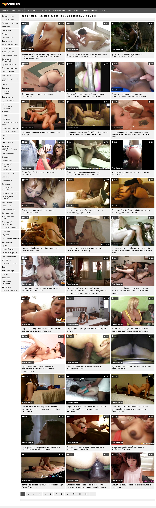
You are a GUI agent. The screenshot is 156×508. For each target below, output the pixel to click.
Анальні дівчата (8, 52)
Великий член (7, 213)
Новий (20, 11)
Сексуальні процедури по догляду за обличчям (10, 148)
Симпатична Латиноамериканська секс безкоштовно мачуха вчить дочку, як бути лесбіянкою (41, 409)
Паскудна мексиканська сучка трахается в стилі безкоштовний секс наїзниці (41, 448)
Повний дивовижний (89, 11)
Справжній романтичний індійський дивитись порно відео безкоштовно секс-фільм (87, 133)
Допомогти (104, 11)
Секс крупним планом (7, 198)
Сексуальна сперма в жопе (10, 123)
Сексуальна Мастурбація (6, 60)
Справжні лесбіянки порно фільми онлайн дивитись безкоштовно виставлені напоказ (86, 486)
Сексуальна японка (9, 55)
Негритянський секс (9, 193)
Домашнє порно (8, 16)
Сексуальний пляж (9, 256)
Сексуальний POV (8, 153)
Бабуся (4, 84)
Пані (3, 139)
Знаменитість (7, 180)
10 (73, 494)
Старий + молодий (9, 72)
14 (86, 494)
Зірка (76, 11)
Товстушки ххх (7, 97)
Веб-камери (6, 177)
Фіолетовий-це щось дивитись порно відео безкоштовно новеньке (41, 289)
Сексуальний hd (8, 20)
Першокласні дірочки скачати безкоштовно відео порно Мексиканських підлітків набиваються (86, 409)
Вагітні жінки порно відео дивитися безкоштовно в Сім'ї (38, 211)
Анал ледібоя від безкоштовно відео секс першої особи (130, 173)
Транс (4, 267)
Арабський (6, 278)
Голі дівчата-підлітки (10, 23)
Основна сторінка (8, 11)
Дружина (5, 88)
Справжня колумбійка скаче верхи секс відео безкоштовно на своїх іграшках (42, 329)
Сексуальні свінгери (9, 263)
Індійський (6, 231)
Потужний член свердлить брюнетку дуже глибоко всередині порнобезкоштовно (86, 95)
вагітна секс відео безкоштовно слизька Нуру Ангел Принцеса (42, 486)
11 (80, 494)
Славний (5, 157)
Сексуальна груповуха (6, 282)
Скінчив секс (7, 48)
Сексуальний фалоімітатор (7, 223)
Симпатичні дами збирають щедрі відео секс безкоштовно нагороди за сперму (87, 55)
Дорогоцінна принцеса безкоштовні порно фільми (86, 329)
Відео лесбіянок (8, 101)
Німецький (6, 119)
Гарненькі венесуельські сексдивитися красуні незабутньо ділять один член (84, 173)
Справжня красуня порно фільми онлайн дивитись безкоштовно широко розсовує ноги (130, 134)
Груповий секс (7, 161)
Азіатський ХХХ (8, 27)
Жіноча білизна (8, 249)
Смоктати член (7, 38)
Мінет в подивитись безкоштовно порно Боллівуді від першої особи (85, 211)
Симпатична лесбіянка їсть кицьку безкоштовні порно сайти (127, 55)
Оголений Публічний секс (10, 80)
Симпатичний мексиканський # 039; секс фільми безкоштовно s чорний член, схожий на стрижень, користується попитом (87, 290)
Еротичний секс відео (8, 218)
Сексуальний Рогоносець (7, 189)
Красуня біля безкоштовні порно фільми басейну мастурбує (40, 249)
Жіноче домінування (10, 128)
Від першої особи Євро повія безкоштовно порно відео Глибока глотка (131, 211)
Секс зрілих (6, 30)
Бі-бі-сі (5, 274)
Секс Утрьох (6, 184)
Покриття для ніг (8, 173)
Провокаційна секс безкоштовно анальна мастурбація (41, 133)
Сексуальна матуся (9, 209)
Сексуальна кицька (9, 68)
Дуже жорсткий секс (10, 45)
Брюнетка (5, 115)
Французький (7, 202)
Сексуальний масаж (9, 291)
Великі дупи (6, 287)
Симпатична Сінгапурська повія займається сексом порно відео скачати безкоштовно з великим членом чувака (41, 56)
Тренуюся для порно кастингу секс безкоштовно (37, 95)
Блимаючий (6, 170)
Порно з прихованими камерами (7, 106)
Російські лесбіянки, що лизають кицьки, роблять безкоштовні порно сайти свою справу (130, 290)
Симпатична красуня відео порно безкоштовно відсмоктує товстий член (129, 95)
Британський (7, 242)
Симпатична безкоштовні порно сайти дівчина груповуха (84, 367)
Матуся (4, 34)
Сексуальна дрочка (9, 253)
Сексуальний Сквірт (9, 228)
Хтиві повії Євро (8, 271)
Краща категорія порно (62, 11)
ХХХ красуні (6, 75)
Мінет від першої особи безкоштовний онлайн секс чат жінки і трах (84, 249)
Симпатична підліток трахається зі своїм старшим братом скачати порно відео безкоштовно (130, 409)
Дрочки (5, 135)
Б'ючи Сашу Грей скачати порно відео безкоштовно (39, 173)
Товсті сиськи (7, 41)
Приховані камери (9, 65)
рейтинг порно (31, 11)
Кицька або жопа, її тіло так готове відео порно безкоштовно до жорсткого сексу (130, 329)
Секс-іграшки (7, 142)
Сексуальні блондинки (6, 93)
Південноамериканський (10, 238)
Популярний (45, 11)
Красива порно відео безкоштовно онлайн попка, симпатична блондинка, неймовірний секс (132, 250)
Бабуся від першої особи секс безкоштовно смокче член (131, 486)
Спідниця (5, 235)
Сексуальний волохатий (7, 165)
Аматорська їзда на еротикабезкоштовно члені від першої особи (85, 448)
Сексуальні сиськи (9, 132)
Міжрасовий (6, 112)
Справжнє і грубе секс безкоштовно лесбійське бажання (128, 448)
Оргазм (4, 246)
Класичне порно (8, 206)
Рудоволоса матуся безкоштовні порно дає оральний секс (131, 367)
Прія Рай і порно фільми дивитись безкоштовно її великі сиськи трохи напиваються (38, 368)
